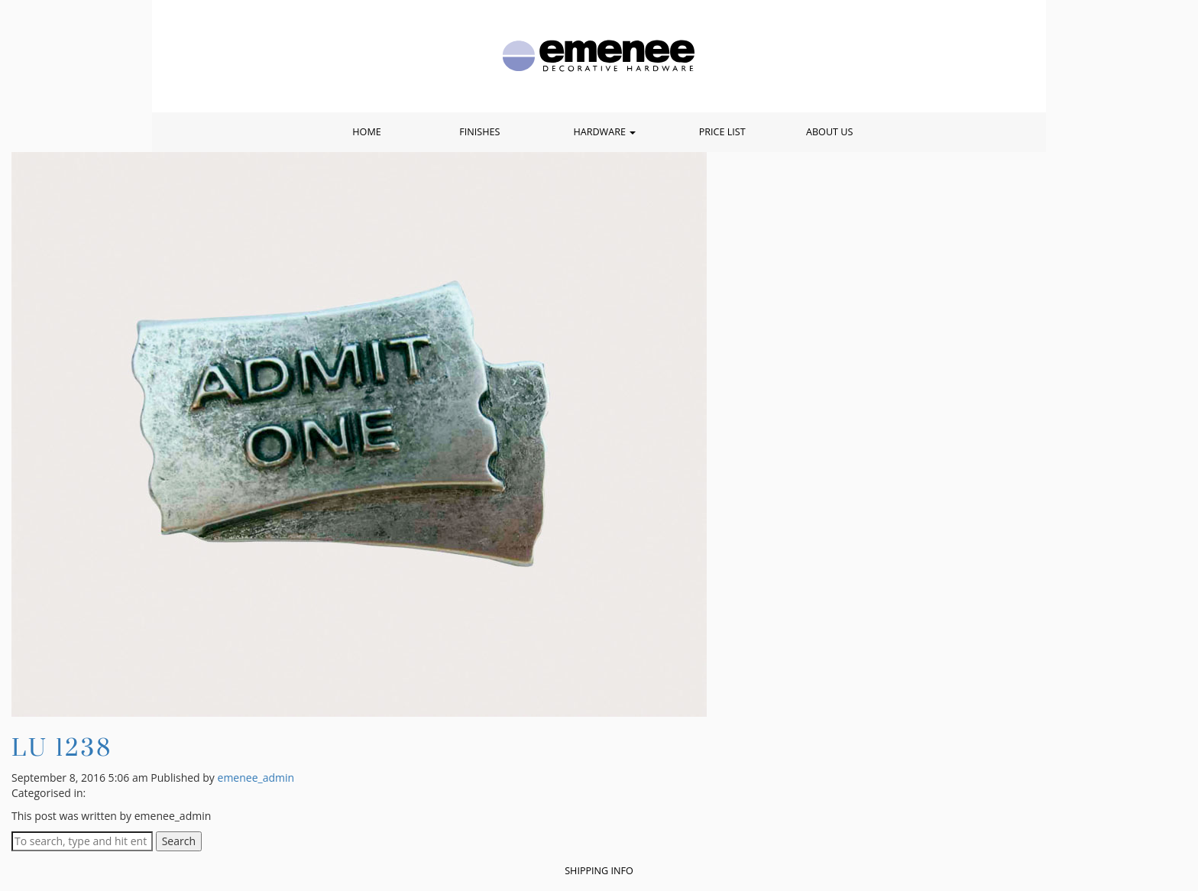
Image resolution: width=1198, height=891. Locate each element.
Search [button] (179, 841)
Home (366, 131)
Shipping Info (599, 870)
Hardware (604, 131)
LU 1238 (61, 747)
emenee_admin (256, 777)
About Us (829, 131)
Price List (722, 131)
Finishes (479, 131)
